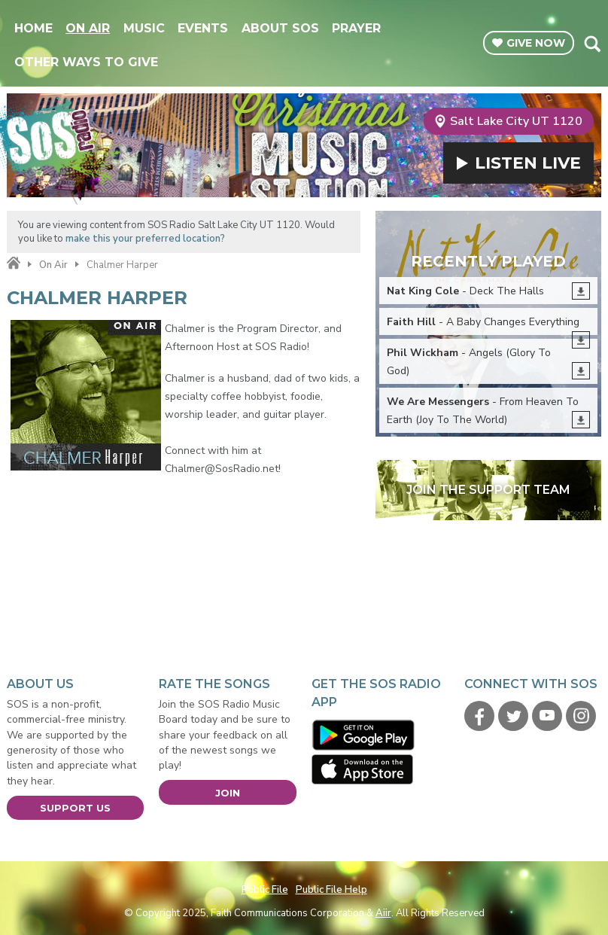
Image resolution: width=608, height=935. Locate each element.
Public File (265, 890)
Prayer (356, 28)
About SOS (280, 28)
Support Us (75, 808)
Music (144, 28)
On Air (87, 28)
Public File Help (331, 890)
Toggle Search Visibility (591, 44)
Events (203, 28)
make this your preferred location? (145, 238)
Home (33, 28)
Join (227, 793)
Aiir (383, 913)
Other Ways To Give (86, 62)
